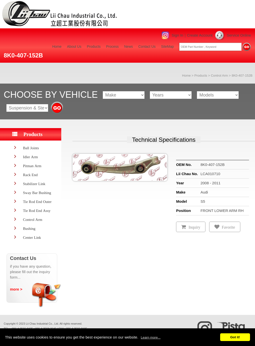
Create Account (200, 35)
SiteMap (167, 47)
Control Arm (219, 75)
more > (16, 289)
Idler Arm (30, 157)
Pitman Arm (32, 166)
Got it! (235, 337)
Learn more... (150, 337)
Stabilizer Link (34, 184)
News (128, 47)
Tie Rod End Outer (37, 201)
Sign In (177, 35)
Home (57, 47)
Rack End (30, 175)
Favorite (228, 227)
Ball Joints (31, 148)
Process (112, 47)
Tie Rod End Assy (37, 210)
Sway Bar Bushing (37, 193)
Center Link (32, 237)
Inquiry (194, 227)
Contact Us (147, 47)
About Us (74, 47)
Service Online (239, 35)
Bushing (29, 228)
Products (94, 47)
